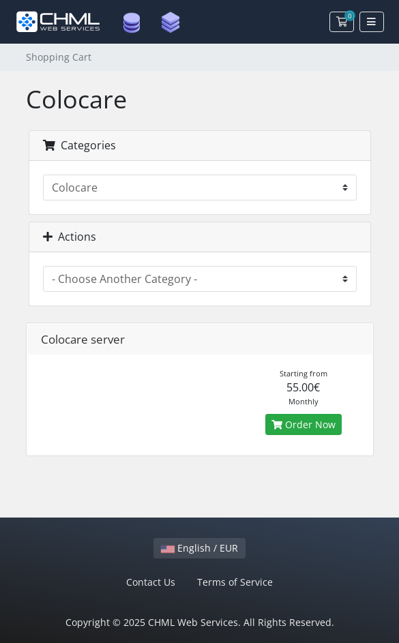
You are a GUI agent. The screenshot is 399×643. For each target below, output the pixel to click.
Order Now (303, 424)
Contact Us (150, 581)
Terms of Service (235, 581)
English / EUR (199, 547)
